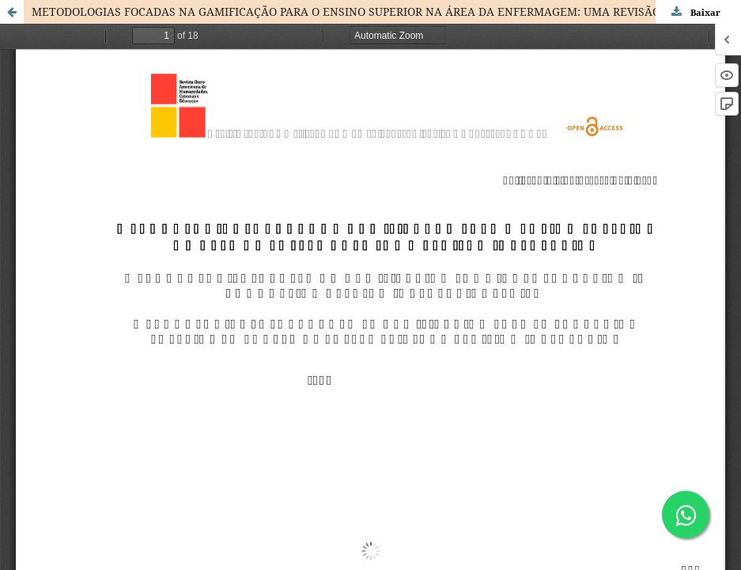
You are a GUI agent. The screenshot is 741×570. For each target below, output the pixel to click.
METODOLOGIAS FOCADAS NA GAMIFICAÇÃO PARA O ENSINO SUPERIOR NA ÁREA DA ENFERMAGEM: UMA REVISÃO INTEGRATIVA (385, 11)
